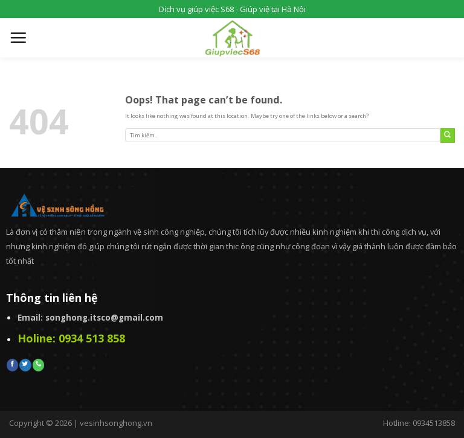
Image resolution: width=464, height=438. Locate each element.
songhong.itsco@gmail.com (104, 317)
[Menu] (18, 37)
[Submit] (447, 135)
